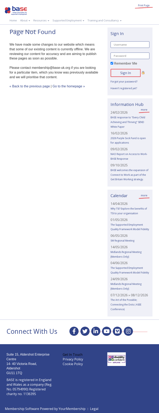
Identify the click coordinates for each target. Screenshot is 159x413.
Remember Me (125, 63)
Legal (94, 408)
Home (13, 20)
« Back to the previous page (30, 86)
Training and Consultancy (105, 20)
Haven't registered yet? (124, 88)
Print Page (144, 5)
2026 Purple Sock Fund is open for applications (128, 140)
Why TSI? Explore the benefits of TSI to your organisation (129, 211)
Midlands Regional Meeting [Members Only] (126, 254)
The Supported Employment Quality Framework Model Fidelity (130, 227)
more (144, 109)
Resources (41, 20)
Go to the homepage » (69, 86)
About (25, 20)
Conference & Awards (24, 30)
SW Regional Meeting (122, 240)
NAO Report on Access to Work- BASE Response (129, 156)
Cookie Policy (73, 364)
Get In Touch (72, 354)
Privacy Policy (73, 359)
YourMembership (72, 408)
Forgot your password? (124, 81)
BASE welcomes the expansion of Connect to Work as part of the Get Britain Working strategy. (129, 174)
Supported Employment (68, 20)
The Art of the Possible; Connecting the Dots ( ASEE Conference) (126, 304)
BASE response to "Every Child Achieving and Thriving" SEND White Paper (128, 122)
